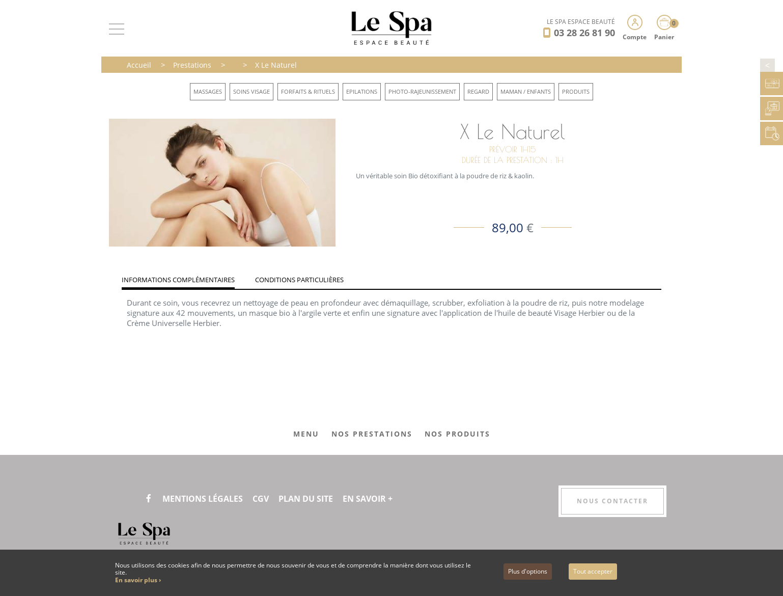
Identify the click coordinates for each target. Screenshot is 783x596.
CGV (261, 498)
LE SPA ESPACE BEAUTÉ (581, 21)
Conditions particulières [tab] (299, 279)
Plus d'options (527, 571)
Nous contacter (612, 501)
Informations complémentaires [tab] (178, 279)
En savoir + (368, 498)
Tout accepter (592, 571)
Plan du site (305, 498)
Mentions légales (202, 498)
